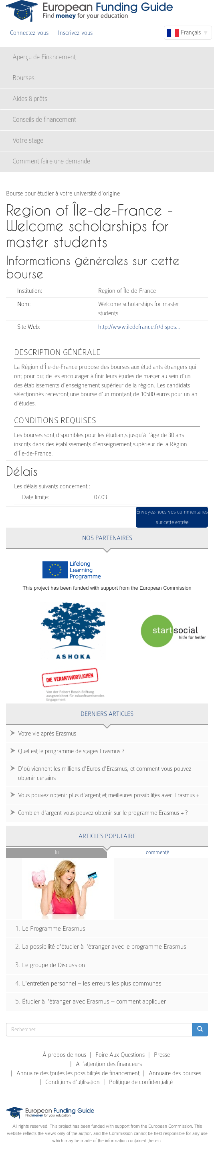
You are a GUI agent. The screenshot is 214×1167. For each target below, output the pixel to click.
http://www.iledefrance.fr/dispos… (139, 327)
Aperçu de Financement (44, 57)
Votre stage (27, 140)
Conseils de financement (44, 119)
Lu (57, 852)
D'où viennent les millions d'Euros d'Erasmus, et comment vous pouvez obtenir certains (104, 773)
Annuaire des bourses (175, 1073)
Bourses (23, 78)
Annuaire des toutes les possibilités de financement (77, 1073)
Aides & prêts (29, 99)
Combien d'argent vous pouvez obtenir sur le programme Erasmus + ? (103, 813)
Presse (162, 1055)
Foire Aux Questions (120, 1055)
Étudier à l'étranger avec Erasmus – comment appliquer (94, 1001)
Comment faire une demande (51, 161)
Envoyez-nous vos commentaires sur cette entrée (172, 517)
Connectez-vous (29, 33)
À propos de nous (64, 1055)
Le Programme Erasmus (53, 928)
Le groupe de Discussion (53, 965)
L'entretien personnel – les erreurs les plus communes (92, 983)
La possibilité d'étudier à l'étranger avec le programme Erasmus (104, 946)
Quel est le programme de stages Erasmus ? (71, 751)
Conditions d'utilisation (72, 1082)
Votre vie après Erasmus (47, 733)
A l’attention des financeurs (109, 1064)
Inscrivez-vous (75, 33)
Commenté (171, 852)
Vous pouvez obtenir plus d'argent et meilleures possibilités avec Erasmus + (108, 795)
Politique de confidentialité (141, 1082)
